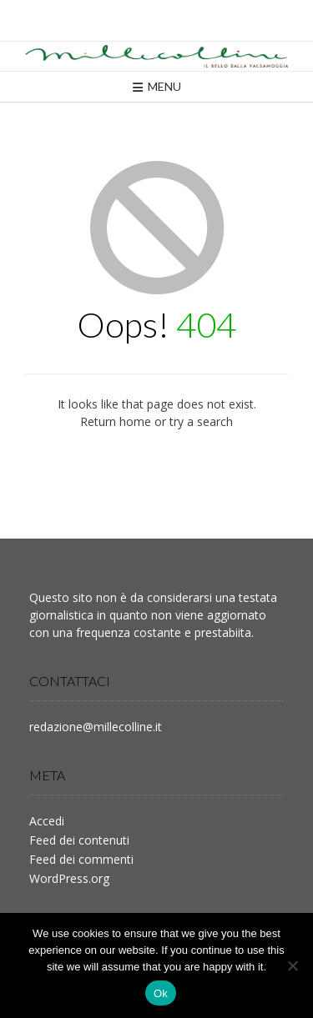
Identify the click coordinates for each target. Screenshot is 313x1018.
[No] (292, 965)
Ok (161, 993)
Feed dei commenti (81, 859)
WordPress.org (69, 878)
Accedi (46, 821)
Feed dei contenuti (79, 840)
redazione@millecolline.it (95, 727)
